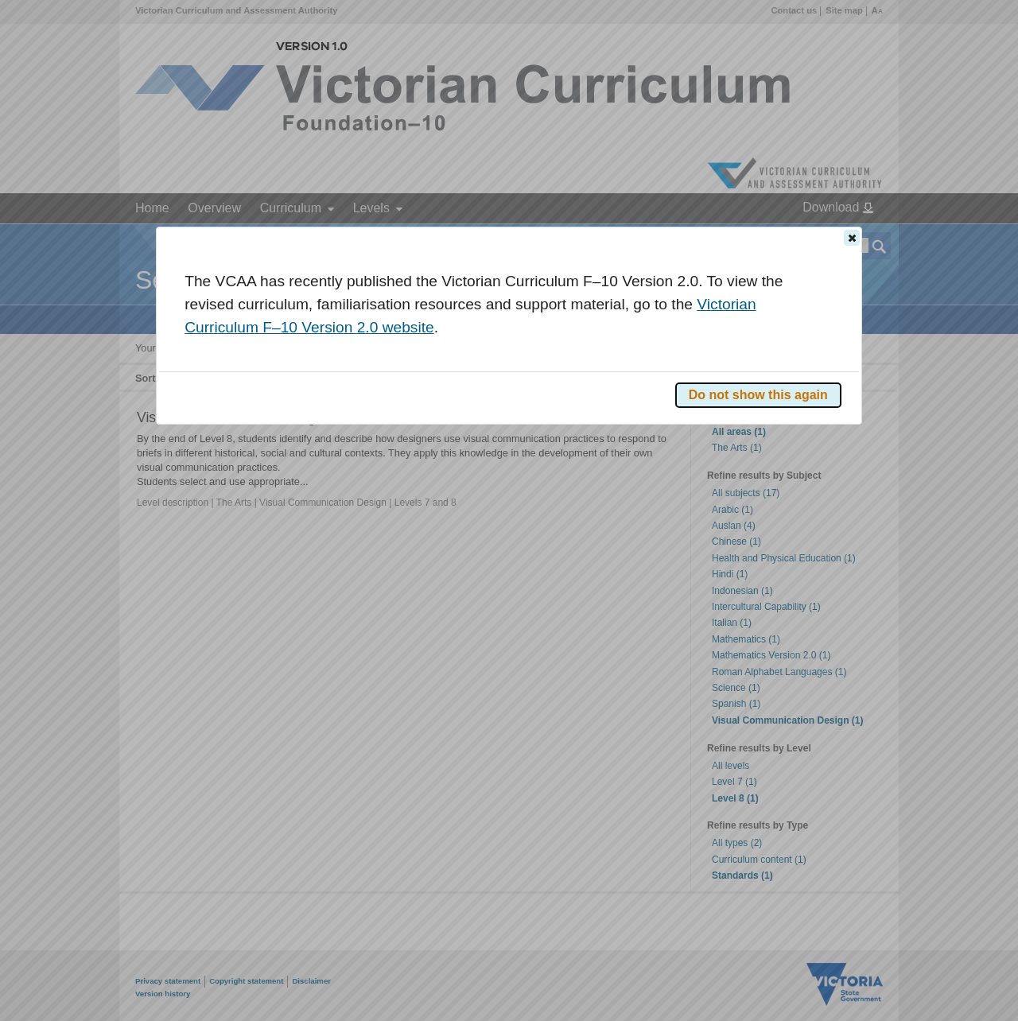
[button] (852, 238)
